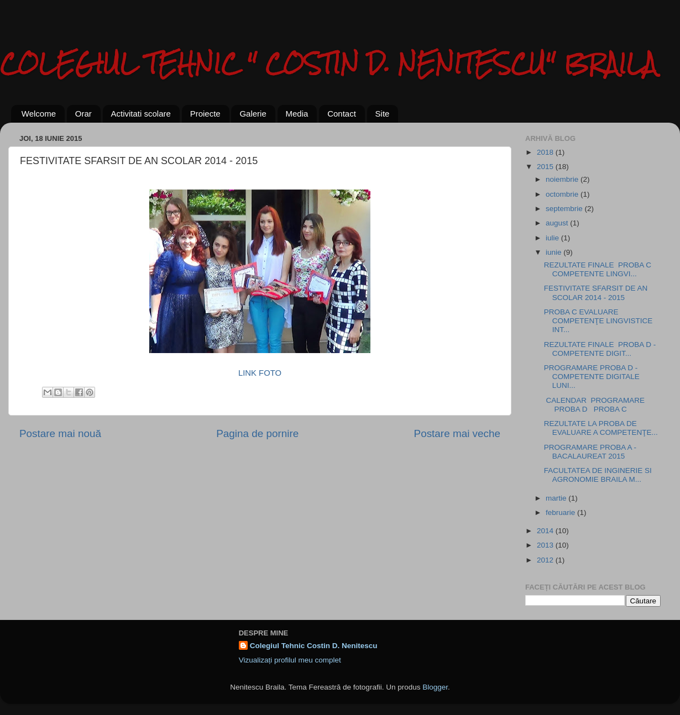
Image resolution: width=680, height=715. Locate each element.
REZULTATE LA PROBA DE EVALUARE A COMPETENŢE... (601, 428)
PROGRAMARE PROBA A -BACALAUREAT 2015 (590, 451)
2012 (546, 560)
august (558, 223)
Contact (341, 113)
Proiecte (205, 113)
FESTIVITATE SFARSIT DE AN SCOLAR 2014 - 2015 (596, 292)
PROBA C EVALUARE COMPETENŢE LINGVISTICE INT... (598, 321)
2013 (546, 545)
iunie (554, 252)
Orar (83, 113)
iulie (553, 238)
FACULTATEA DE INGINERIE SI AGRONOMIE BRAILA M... (598, 474)
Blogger (435, 687)
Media (297, 113)
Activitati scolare (141, 113)
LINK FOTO (259, 373)
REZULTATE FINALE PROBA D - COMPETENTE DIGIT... (600, 349)
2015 (546, 166)
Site (382, 113)
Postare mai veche (457, 433)
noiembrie (563, 179)
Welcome (39, 113)
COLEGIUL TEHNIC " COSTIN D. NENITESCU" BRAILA (328, 63)
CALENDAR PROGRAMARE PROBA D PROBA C (594, 404)
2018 (546, 152)
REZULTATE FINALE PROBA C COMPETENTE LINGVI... (600, 269)
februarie (561, 512)
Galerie (252, 113)
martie (557, 498)
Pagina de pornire (257, 433)
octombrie (563, 194)
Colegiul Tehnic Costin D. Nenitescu (314, 646)
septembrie (565, 208)
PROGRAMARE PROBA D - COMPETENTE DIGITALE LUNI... (592, 377)
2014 (546, 531)
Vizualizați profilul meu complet (290, 660)
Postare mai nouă (60, 433)
